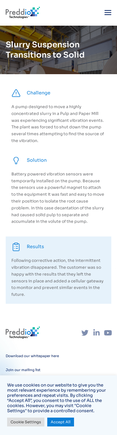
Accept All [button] (61, 422)
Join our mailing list (23, 370)
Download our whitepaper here (32, 356)
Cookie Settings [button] (26, 422)
